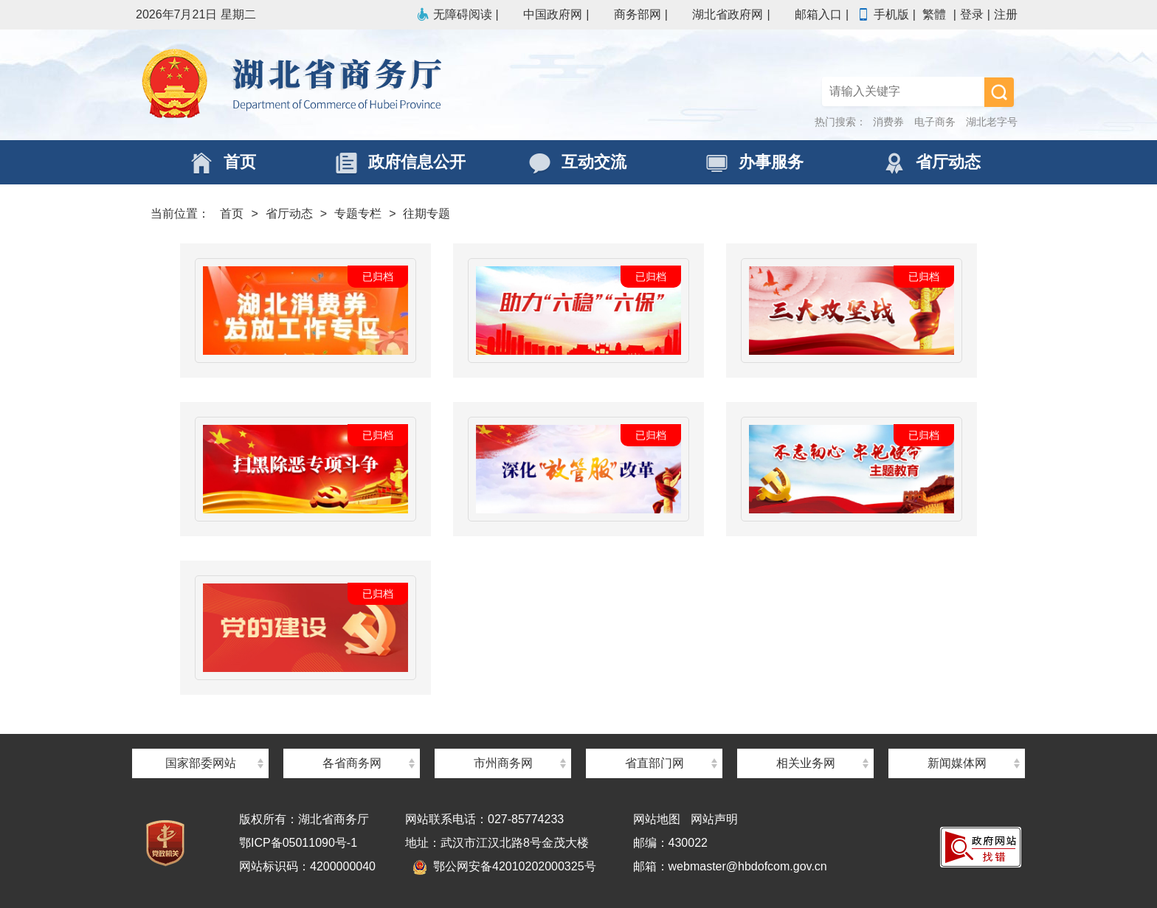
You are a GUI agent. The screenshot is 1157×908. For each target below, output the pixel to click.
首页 (232, 213)
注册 (1006, 14)
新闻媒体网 (957, 763)
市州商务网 (503, 763)
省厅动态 (289, 213)
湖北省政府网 (718, 14)
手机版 (882, 14)
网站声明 (714, 819)
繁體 (934, 14)
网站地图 (656, 819)
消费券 (888, 122)
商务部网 (628, 14)
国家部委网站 (200, 763)
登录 (972, 14)
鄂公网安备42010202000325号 (504, 866)
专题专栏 (357, 213)
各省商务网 (351, 763)
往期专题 (426, 213)
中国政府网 (543, 14)
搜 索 (999, 92)
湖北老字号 (992, 122)
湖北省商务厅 (357, 85)
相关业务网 (805, 763)
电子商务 (935, 122)
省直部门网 (654, 763)
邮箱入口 (809, 14)
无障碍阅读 (453, 14)
